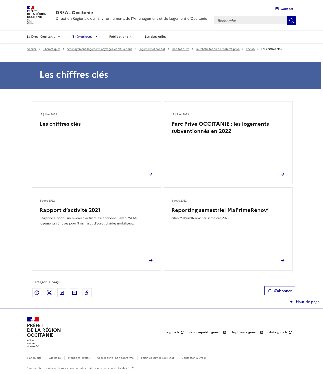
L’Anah (250, 49)
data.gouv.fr (278, 332)
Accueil (32, 49)
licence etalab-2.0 (118, 368)
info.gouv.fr (170, 332)
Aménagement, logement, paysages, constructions (99, 49)
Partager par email (74, 292)
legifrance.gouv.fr (245, 332)
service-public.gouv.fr (205, 332)
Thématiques (82, 36)
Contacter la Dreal (193, 358)
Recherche (291, 20)
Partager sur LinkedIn (61, 292)
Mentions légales (78, 358)
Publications (118, 36)
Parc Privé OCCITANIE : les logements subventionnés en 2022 (220, 127)
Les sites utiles (155, 36)
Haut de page (307, 301)
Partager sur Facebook (36, 292)
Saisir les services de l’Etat (157, 358)
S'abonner (280, 290)
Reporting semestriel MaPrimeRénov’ (219, 210)
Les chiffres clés (60, 124)
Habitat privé (180, 49)
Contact (287, 9)
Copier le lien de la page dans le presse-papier (87, 292)
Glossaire (55, 358)
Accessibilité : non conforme (115, 358)
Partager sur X (49, 292)
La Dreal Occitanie (41, 36)
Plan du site (34, 358)
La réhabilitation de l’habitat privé (218, 49)
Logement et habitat (152, 49)
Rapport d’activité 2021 (69, 210)
